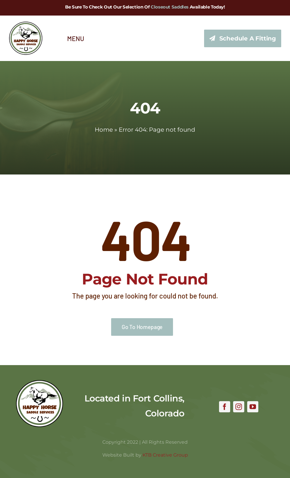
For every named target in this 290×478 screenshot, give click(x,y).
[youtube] (252, 406)
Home (104, 129)
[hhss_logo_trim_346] (26, 24)
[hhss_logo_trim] (39, 382)
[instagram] (238, 406)
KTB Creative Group (165, 455)
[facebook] (224, 406)
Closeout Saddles (170, 7)
